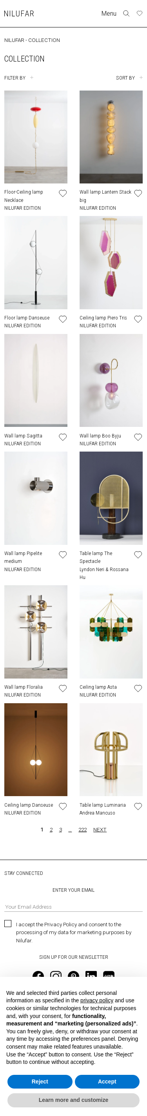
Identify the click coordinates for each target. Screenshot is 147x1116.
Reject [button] (40, 1081)
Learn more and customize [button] (73, 1100)
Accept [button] (107, 1081)
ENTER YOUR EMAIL (73, 899)
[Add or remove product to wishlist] (62, 193)
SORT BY (125, 77)
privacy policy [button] (96, 1000)
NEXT (100, 829)
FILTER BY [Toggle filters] (14, 77)
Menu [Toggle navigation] (109, 13)
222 (82, 829)
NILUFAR (14, 40)
